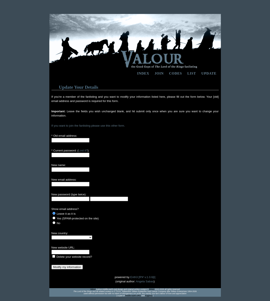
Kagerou (148, 296)
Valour (92, 289)
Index (143, 73)
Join (159, 73)
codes (175, 73)
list (191, 73)
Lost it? (82, 150)
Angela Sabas (145, 281)
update (209, 73)
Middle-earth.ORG (133, 296)
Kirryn (151, 289)
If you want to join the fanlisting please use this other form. (88, 125)
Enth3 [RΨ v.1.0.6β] (142, 277)
